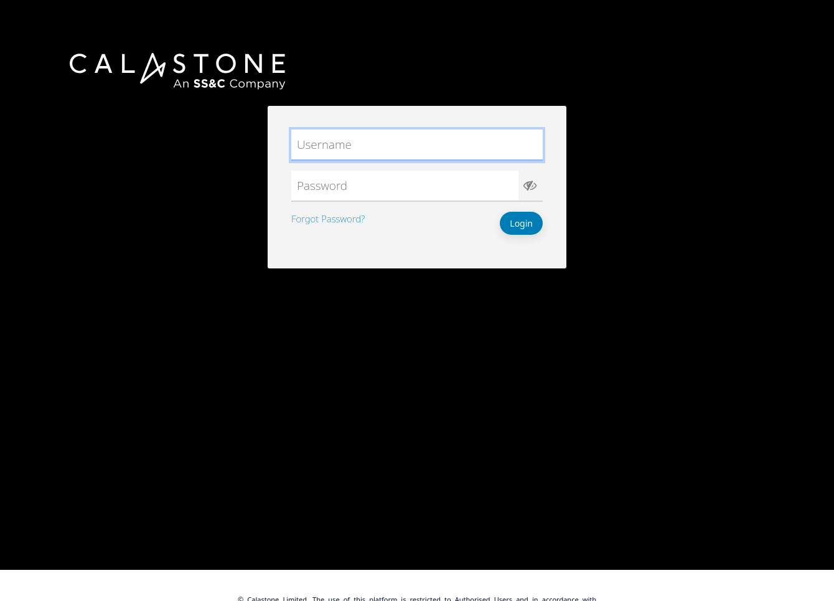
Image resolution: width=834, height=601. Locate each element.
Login (521, 223)
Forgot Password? (328, 218)
